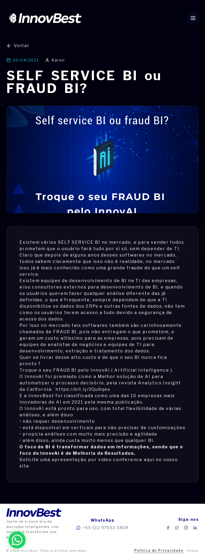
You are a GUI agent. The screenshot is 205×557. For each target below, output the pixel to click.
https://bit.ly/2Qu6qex (83, 389)
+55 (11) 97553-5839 (102, 527)
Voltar (18, 45)
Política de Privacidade (158, 550)
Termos (193, 550)
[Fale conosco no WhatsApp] (17, 539)
